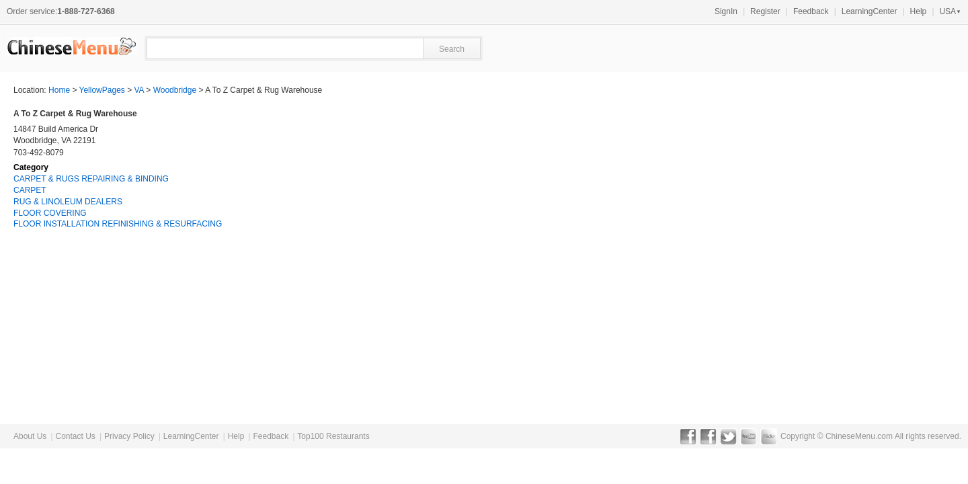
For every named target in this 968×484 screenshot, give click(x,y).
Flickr (768, 436)
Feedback (811, 11)
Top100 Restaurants (333, 436)
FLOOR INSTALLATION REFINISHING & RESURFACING (117, 224)
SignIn (726, 11)
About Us (29, 436)
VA (139, 90)
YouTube (748, 436)
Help (918, 11)
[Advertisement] (854, 192)
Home (59, 90)
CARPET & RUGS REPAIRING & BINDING (91, 179)
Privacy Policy (129, 436)
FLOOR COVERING (50, 213)
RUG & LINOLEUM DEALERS (67, 201)
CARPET (29, 190)
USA (950, 11)
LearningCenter (869, 11)
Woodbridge (175, 90)
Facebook (688, 436)
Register (765, 11)
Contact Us (75, 436)
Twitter (728, 436)
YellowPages (102, 90)
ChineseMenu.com (859, 436)
